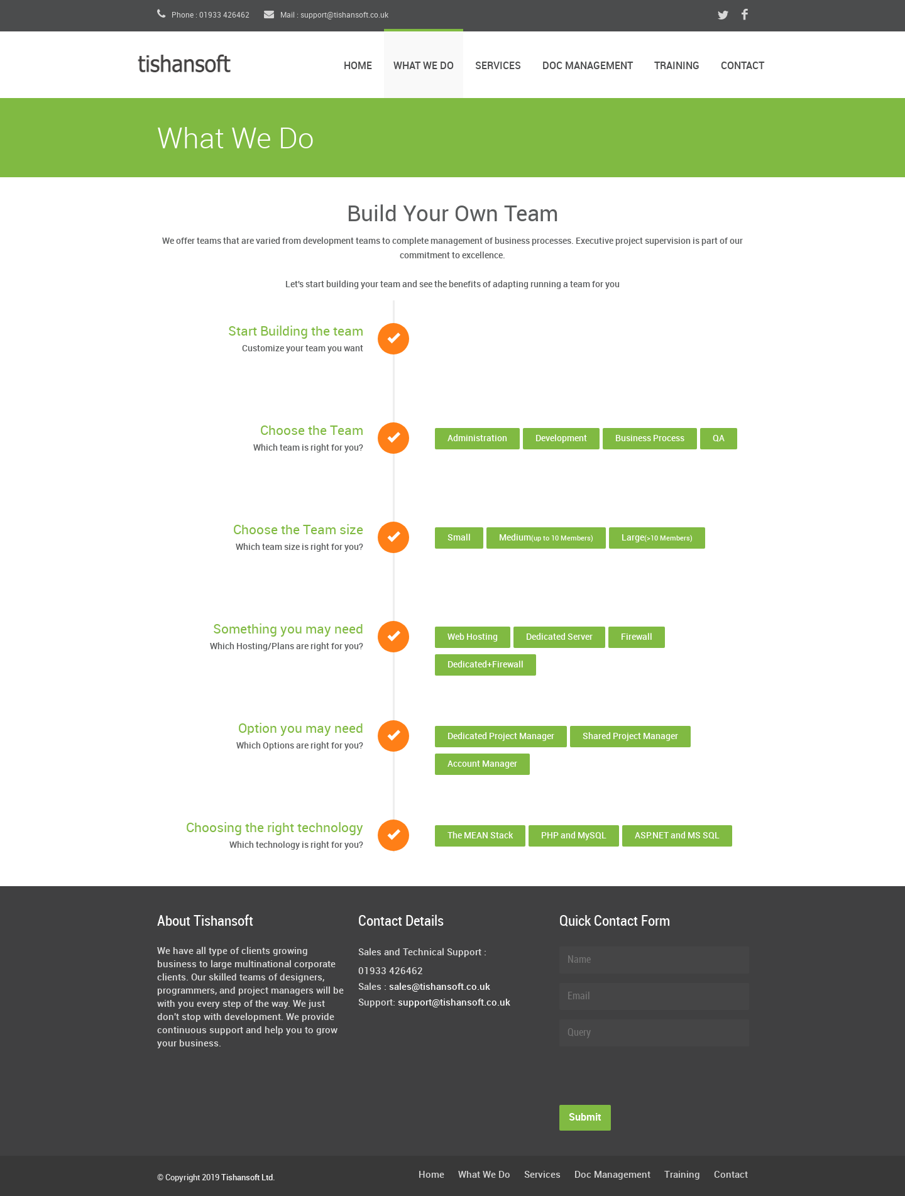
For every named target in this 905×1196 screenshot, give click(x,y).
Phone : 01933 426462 (203, 15)
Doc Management (587, 66)
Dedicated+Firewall (485, 664)
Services (498, 66)
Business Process (649, 438)
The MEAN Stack (480, 835)
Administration (477, 438)
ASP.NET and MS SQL (677, 835)
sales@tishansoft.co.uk (439, 987)
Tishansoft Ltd (247, 1177)
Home (358, 66)
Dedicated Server (559, 637)
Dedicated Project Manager (500, 736)
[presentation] (654, 1080)
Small (459, 537)
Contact (742, 66)
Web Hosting (472, 637)
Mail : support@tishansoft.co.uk (326, 15)
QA (719, 438)
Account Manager (482, 764)
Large (657, 537)
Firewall (636, 637)
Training (676, 66)
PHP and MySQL (573, 835)
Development (561, 438)
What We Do (423, 66)
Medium (546, 537)
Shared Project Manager (630, 736)
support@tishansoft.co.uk (454, 1003)
